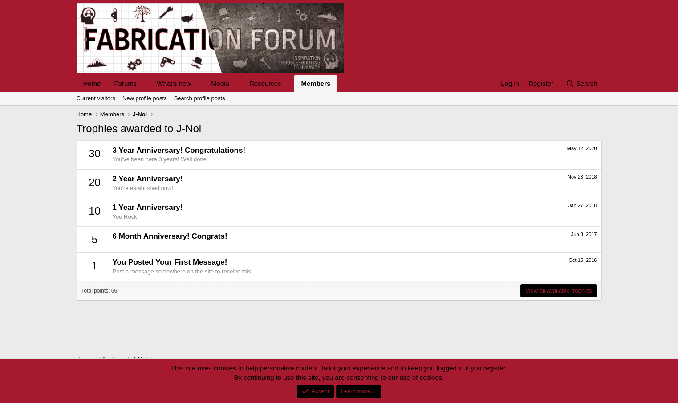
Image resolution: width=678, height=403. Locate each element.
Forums (125, 83)
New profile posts (144, 98)
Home (92, 83)
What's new (174, 83)
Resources (265, 83)
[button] (144, 83)
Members (315, 83)
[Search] (581, 83)
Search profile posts (199, 98)
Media (220, 83)
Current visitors (96, 98)
